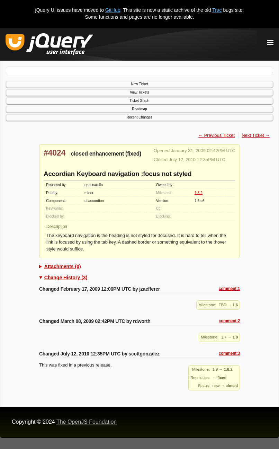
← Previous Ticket (216, 135)
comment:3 (229, 353)
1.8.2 (198, 193)
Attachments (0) (62, 266)
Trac (217, 10)
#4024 (54, 152)
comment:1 (229, 288)
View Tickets (139, 92)
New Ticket (139, 84)
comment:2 (229, 320)
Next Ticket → (256, 135)
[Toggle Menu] (270, 42)
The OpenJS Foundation (86, 422)
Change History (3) (65, 277)
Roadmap (139, 109)
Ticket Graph (140, 101)
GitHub (112, 10)
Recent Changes (140, 117)
